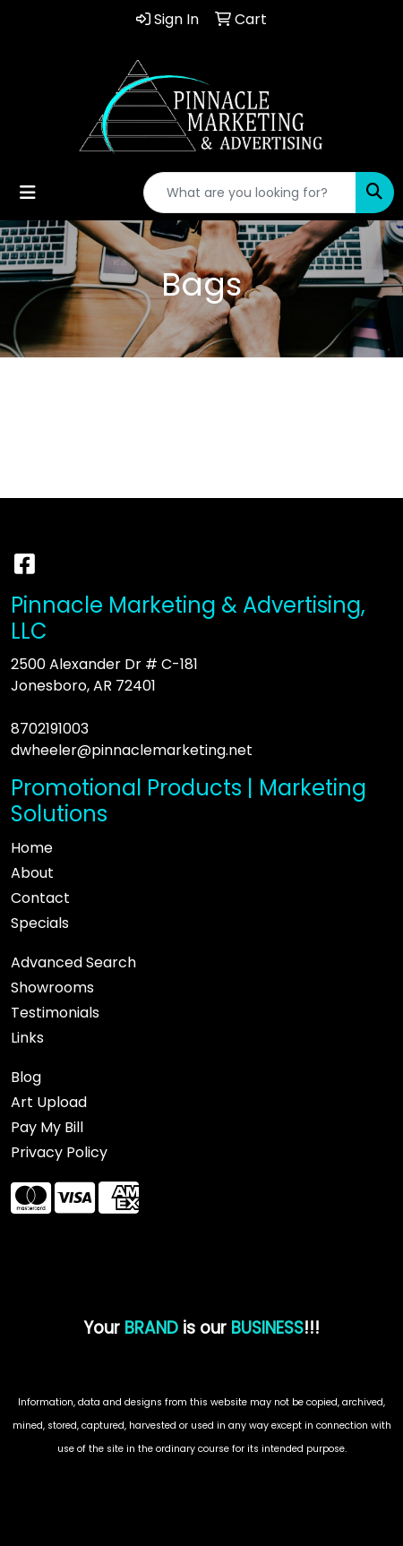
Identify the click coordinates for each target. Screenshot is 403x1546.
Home (32, 847)
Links (27, 1037)
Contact (40, 898)
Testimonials (55, 1012)
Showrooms (52, 987)
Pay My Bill (47, 1127)
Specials (40, 923)
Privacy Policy (59, 1152)
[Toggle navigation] (28, 192)
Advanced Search (73, 962)
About (32, 873)
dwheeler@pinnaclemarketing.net (132, 750)
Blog (26, 1077)
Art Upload (49, 1102)
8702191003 (50, 728)
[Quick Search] (249, 192)
